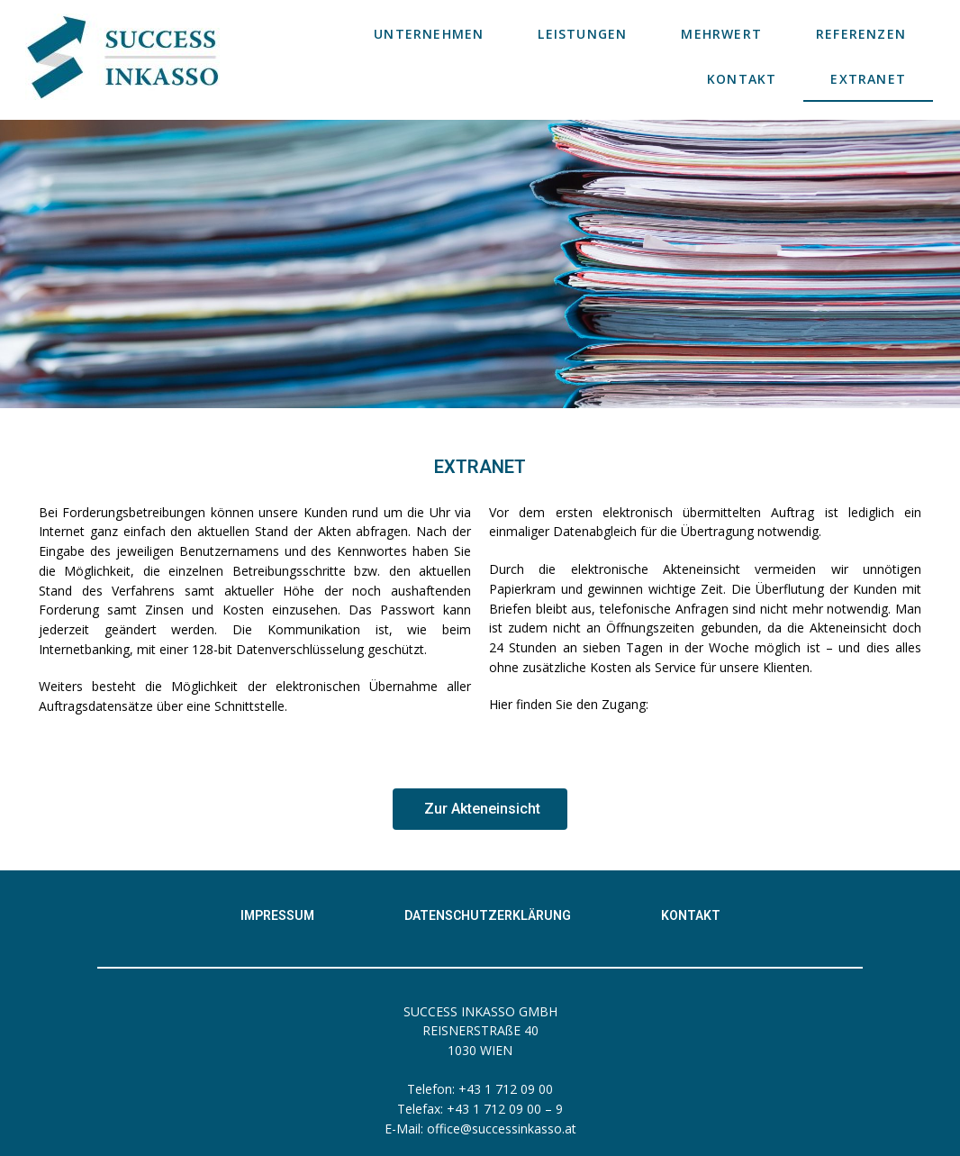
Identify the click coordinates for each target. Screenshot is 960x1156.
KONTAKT (741, 78)
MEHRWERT (721, 33)
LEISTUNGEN (582, 33)
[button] (480, 809)
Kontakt (690, 915)
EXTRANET (868, 78)
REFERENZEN (861, 33)
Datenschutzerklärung (487, 915)
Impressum (277, 915)
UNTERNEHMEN (429, 33)
